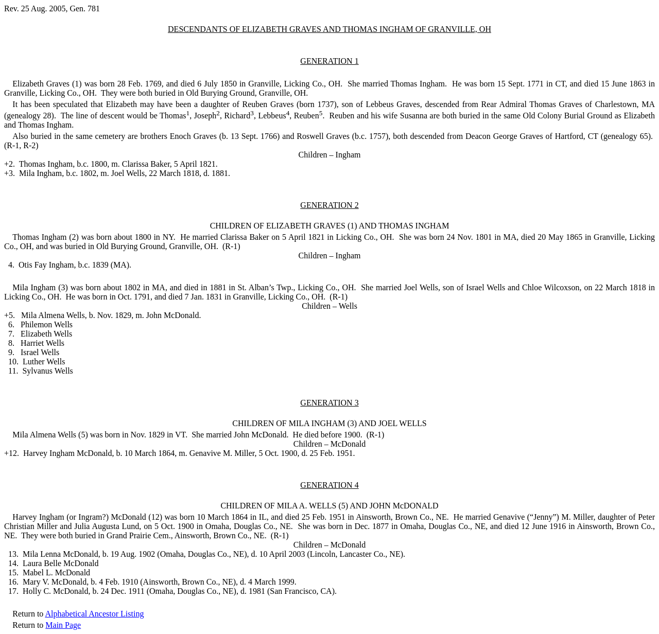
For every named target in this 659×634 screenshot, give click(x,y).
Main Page (63, 625)
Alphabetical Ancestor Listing (94, 613)
